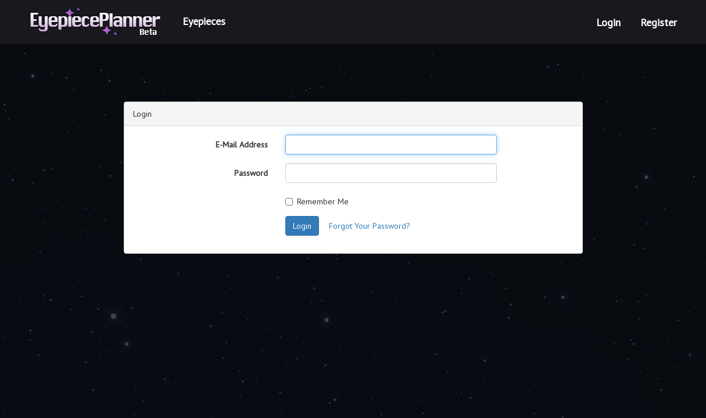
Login (608, 22)
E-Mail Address (242, 144)
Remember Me (317, 201)
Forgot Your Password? (369, 226)
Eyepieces (203, 21)
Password (251, 173)
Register (658, 22)
